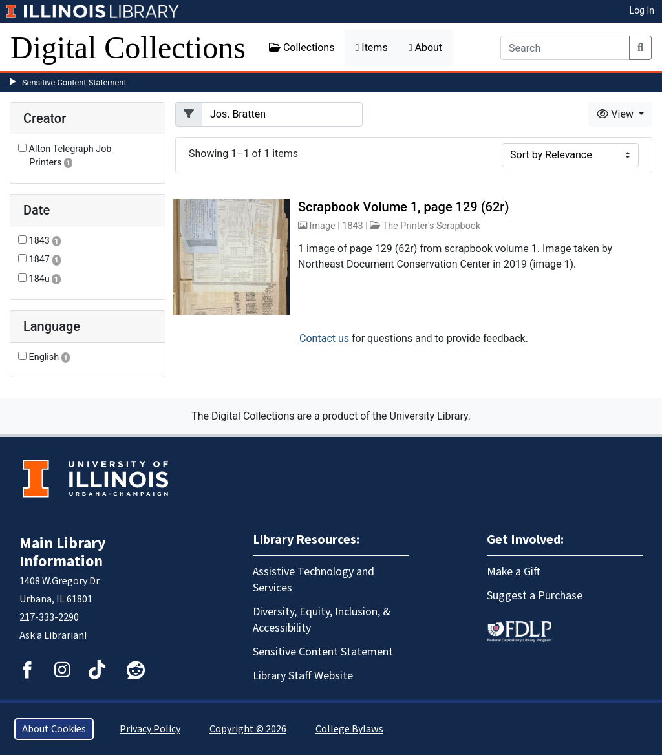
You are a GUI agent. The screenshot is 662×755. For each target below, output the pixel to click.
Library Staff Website (303, 676)
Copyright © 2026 (247, 729)
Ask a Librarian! (53, 635)
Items (371, 47)
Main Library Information (62, 552)
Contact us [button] (324, 338)
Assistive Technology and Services (313, 580)
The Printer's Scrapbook (432, 225)
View (616, 114)
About (425, 47)
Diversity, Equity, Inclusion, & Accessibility (321, 620)
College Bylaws (349, 729)
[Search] (565, 48)
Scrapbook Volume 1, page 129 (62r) (403, 207)
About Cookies (54, 729)
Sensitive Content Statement (74, 82)
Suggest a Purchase (534, 596)
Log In (642, 10)
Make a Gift (513, 572)
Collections (302, 47)
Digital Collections (128, 47)
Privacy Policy (150, 729)
